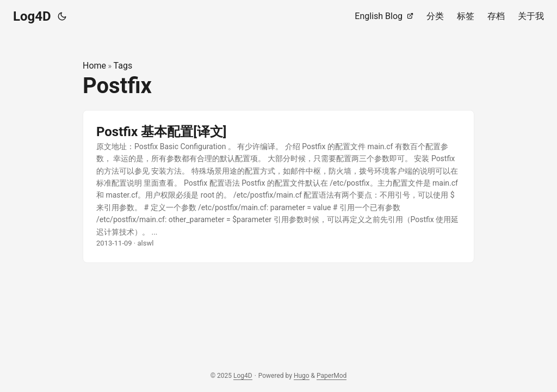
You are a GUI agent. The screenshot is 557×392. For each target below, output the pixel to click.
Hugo (302, 375)
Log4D (32, 16)
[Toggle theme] (62, 16)
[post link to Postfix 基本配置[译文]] (278, 186)
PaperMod (331, 375)
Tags (123, 65)
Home (94, 65)
